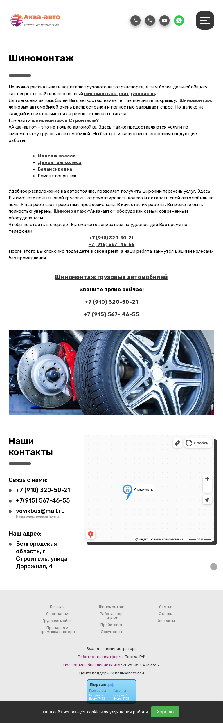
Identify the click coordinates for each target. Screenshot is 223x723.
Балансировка (55, 169)
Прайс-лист (111, 625)
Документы (111, 632)
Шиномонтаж (195, 100)
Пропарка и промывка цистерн (57, 630)
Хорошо (165, 711)
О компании (57, 614)
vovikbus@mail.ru (40, 510)
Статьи (165, 607)
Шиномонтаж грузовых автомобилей (111, 277)
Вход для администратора (112, 648)
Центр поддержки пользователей (111, 673)
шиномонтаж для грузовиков (119, 93)
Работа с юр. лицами (111, 616)
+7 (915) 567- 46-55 (112, 244)
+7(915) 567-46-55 (43, 500)
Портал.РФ (135, 657)
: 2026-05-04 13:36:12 (140, 665)
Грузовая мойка (57, 621)
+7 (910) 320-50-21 (111, 238)
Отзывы (166, 614)
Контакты (166, 621)
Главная (57, 607)
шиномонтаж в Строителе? (66, 120)
